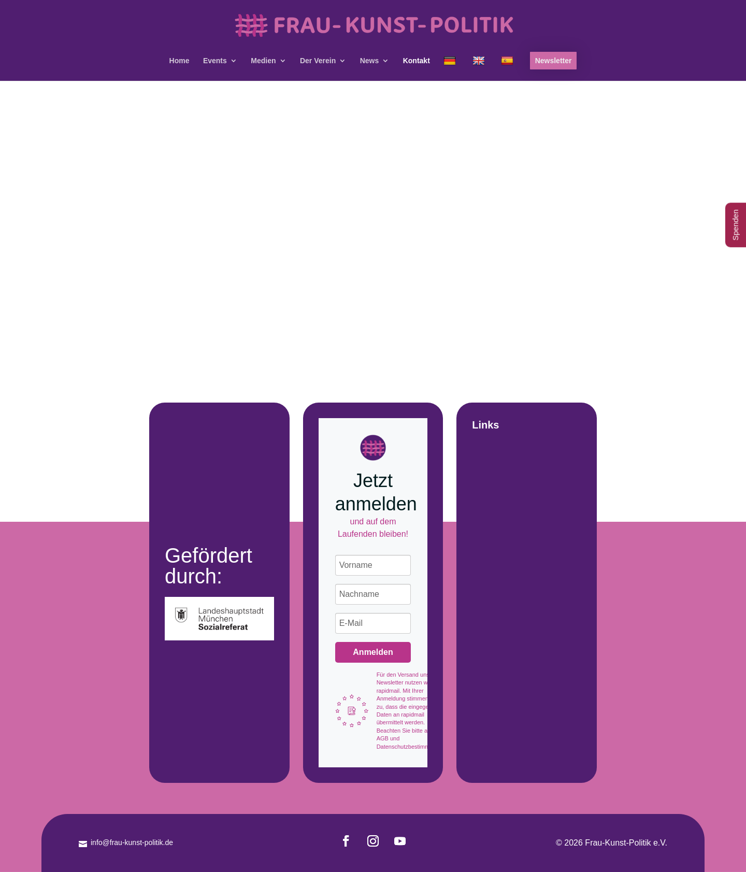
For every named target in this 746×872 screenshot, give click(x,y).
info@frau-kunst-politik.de (132, 842)
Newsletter (553, 60)
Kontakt (416, 61)
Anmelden (373, 652)
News (369, 61)
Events (215, 61)
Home (179, 61)
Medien (263, 61)
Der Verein (318, 61)
